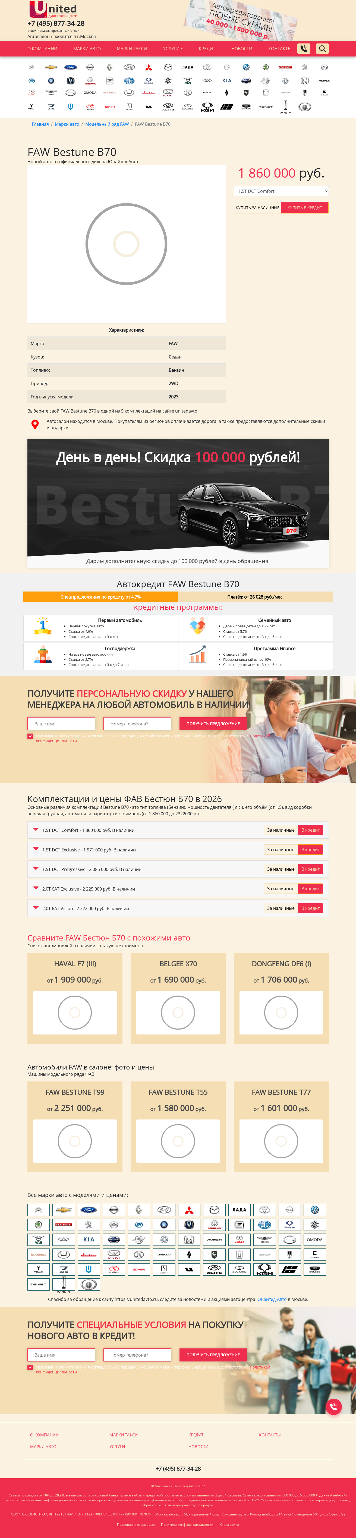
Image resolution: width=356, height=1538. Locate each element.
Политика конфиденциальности (187, 1524)
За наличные (281, 830)
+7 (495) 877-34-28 (55, 23)
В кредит (310, 830)
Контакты (280, 49)
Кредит (207, 49)
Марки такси (132, 49)
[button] (36, 830)
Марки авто (87, 49)
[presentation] (68, 767)
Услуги (171, 49)
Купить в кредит (305, 207)
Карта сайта (229, 1524)
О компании (42, 49)
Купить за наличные (257, 207)
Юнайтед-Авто (271, 1299)
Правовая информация (136, 1524)
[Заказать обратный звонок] (303, 48)
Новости (241, 49)
